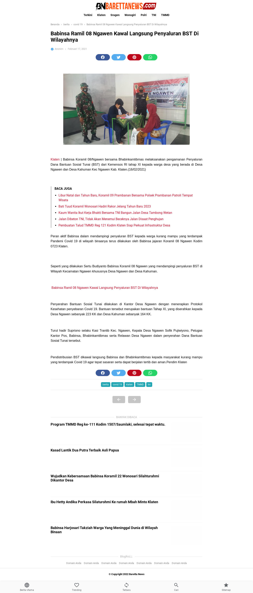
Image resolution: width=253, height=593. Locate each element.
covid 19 (117, 384)
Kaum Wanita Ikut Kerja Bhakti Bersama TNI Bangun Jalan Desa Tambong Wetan (115, 213)
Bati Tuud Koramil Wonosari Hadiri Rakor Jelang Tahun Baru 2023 (105, 206)
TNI (154, 15)
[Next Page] (134, 399)
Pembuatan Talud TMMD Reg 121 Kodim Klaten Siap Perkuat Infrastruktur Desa (114, 225)
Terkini (88, 15)
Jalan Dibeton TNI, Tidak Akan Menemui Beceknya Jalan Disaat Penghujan (111, 219)
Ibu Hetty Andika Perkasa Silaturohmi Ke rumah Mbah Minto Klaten (104, 502)
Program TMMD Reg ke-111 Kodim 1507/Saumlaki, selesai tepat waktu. (108, 424)
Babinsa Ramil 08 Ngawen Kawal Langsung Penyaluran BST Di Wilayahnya (104, 287)
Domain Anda (73, 563)
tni (149, 384)
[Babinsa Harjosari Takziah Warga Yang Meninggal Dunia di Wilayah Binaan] (186, 535)
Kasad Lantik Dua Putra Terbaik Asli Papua (85, 450)
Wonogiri (130, 15)
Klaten (101, 15)
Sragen (115, 15)
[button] (103, 57)
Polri (144, 15)
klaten (129, 384)
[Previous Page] (118, 399)
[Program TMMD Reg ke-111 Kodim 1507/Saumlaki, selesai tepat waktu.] (186, 432)
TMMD (165, 15)
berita (106, 384)
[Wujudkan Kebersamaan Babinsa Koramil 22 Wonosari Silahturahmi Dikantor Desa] (186, 484)
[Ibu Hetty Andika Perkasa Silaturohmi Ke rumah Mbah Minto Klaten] (186, 510)
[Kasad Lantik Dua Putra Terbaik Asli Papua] (186, 458)
